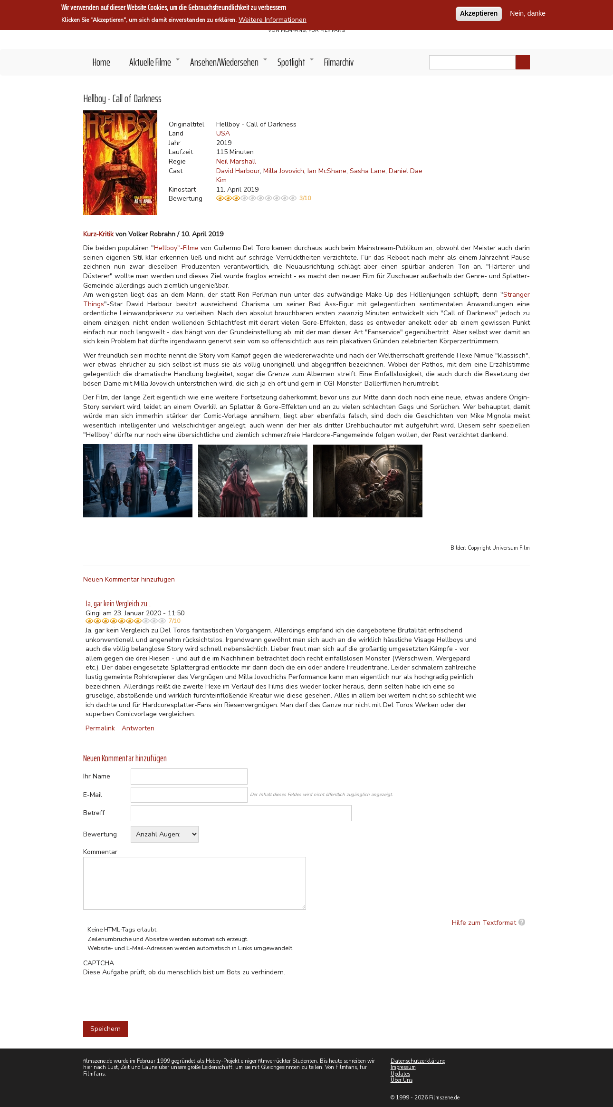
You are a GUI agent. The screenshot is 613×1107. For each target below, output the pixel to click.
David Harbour (238, 170)
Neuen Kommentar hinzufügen (129, 579)
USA (223, 133)
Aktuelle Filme (155, 64)
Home (101, 62)
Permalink (100, 728)
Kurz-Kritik (98, 234)
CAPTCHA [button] (98, 963)
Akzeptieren (479, 13)
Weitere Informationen (272, 19)
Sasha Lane (367, 170)
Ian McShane (326, 170)
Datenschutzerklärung (418, 1061)
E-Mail (92, 794)
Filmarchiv (339, 62)
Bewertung (100, 834)
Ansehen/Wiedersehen (229, 64)
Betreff (94, 812)
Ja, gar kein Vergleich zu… (119, 603)
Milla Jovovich (283, 170)
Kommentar (100, 851)
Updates (400, 1074)
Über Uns (401, 1080)
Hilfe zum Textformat (484, 922)
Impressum (403, 1067)
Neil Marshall (236, 161)
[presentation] (155, 995)
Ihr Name (96, 776)
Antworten (138, 728)
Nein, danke (528, 13)
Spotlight (296, 64)
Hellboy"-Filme (176, 247)
